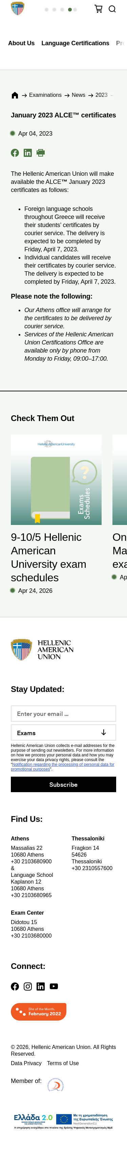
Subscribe (63, 784)
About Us (21, 43)
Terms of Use (63, 1063)
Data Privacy (26, 1063)
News (78, 95)
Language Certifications (75, 43)
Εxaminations (45, 95)
